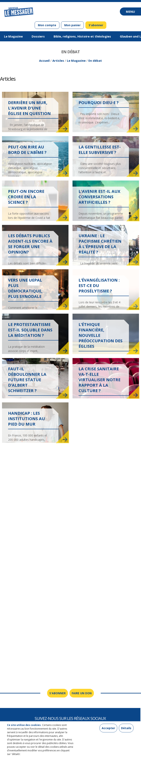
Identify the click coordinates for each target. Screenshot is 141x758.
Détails (126, 728)
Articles (58, 60)
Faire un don (82, 693)
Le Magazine (76, 60)
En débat (95, 60)
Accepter (108, 728)
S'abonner (96, 25)
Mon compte (47, 25)
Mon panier (72, 25)
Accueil (44, 60)
